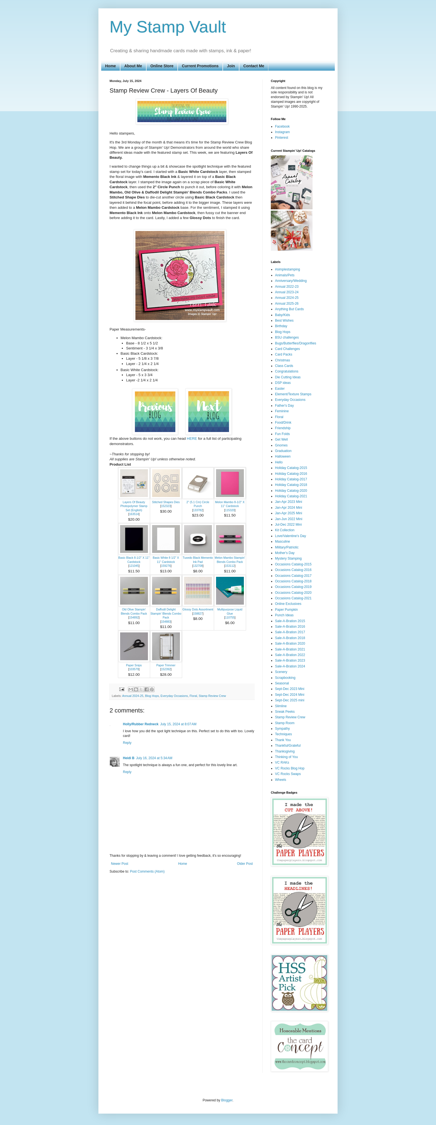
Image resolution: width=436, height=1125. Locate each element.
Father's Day (284, 406)
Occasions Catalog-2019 (293, 587)
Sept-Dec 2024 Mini (289, 695)
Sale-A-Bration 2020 (290, 643)
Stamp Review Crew (212, 695)
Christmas (282, 360)
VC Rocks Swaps (288, 774)
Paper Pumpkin (286, 610)
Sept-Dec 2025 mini (289, 700)
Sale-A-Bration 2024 (290, 666)
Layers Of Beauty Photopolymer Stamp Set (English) (133, 506)
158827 (198, 613)
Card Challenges (287, 349)
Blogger (226, 1100)
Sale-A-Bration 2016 (290, 627)
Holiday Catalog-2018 (291, 485)
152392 (166, 669)
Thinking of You (286, 757)
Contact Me (253, 66)
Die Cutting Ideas (288, 377)
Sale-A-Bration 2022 (290, 655)
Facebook (282, 126)
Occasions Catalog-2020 (293, 593)
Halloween (283, 456)
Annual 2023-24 (287, 292)
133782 (198, 510)
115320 (230, 510)
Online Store (162, 66)
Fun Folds (282, 434)
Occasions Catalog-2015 (293, 564)
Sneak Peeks (285, 712)
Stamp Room (284, 723)
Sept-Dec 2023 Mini (289, 689)
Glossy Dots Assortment (197, 609)
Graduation (283, 451)
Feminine (282, 411)
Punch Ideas (284, 615)
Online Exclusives (288, 604)
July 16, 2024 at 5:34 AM (154, 758)
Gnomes (281, 445)
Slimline (281, 706)
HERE (192, 438)
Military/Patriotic (287, 547)
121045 (134, 565)
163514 (134, 514)
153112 (230, 565)
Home (110, 66)
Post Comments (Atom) (147, 871)
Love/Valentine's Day (290, 536)
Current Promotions (200, 66)
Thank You (283, 740)
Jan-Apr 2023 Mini (288, 502)
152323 (166, 506)
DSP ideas (283, 383)
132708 (198, 565)
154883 (166, 621)
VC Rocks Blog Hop (289, 768)
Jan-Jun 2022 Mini (288, 519)
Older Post (245, 864)
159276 (166, 565)
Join (231, 66)
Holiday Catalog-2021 (291, 496)
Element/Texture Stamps (293, 394)
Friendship (283, 428)
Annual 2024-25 (132, 695)
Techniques (283, 734)
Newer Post (119, 864)
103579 (134, 669)
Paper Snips (134, 665)
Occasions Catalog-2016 (293, 570)
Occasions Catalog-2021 (293, 598)
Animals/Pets (284, 275)
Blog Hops (152, 695)
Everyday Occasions (174, 695)
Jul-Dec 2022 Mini (288, 525)
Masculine (282, 541)
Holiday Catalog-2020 (291, 491)
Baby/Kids (282, 315)
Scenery (281, 672)
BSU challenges (287, 337)
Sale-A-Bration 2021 (290, 649)
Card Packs (283, 354)
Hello (279, 462)
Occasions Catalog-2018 (293, 581)
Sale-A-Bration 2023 (290, 660)
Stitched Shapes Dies (166, 502)
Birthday (281, 326)
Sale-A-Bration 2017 (290, 632)
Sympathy (282, 729)
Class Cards (284, 366)
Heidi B (128, 758)
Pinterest (281, 138)
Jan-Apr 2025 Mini (288, 513)
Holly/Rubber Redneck (140, 724)
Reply (127, 743)
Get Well (281, 439)
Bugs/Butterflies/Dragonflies (295, 343)
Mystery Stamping (288, 558)
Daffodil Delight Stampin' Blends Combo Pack (165, 613)
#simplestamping (287, 269)
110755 (230, 617)
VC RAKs (282, 762)
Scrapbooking (285, 678)
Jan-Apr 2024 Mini (288, 508)
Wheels (280, 780)
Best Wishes (284, 320)
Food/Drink (283, 422)
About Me (133, 66)
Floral (193, 695)
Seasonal (282, 683)
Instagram (282, 132)
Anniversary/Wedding (291, 281)
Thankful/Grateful (288, 745)
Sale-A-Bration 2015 (290, 621)
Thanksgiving (285, 751)
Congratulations (286, 371)
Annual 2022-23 (287, 287)
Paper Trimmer (165, 665)
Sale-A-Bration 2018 (290, 638)
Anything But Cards (289, 309)
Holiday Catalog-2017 (291, 479)
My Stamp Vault (168, 27)
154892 (134, 617)
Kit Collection (284, 530)
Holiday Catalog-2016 (291, 474)
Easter (280, 389)
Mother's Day (284, 553)
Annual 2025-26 (287, 304)
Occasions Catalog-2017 (293, 576)
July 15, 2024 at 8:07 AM (178, 724)
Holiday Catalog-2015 (291, 468)
